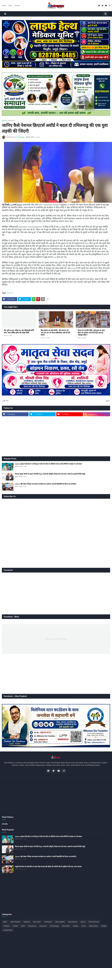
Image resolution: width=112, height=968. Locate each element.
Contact (17, 5)
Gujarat (75, 926)
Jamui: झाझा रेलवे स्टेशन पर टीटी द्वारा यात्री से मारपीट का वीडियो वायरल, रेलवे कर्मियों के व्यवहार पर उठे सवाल (48, 464)
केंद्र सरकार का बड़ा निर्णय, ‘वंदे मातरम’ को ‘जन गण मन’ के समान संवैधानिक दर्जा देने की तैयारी (55, 332)
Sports (83, 922)
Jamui (83, 926)
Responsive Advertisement (56, 639)
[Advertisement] (56, 436)
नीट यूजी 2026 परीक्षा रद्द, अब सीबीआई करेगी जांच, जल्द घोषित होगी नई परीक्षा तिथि (19, 331)
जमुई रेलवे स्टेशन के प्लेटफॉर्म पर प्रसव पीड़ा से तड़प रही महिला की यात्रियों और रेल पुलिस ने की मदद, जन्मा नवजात (48, 867)
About (10, 5)
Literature (43, 926)
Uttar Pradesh (15, 922)
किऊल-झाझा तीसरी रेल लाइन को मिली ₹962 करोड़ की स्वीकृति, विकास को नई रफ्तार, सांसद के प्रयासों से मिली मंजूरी (50, 474)
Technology (54, 926)
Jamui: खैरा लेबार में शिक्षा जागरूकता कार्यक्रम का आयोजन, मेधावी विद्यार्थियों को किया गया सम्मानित (45, 484)
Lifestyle (6, 926)
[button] (5, 14)
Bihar (5, 922)
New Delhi (37, 922)
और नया (5, 401)
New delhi (66, 926)
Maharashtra (93, 926)
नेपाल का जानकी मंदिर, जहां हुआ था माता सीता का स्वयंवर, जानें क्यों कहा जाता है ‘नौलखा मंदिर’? (91, 332)
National (11, 120)
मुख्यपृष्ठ (4, 120)
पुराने (107, 401)
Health (15, 926)
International (72, 922)
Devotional (32, 926)
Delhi (23, 926)
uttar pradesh (60, 922)
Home (4, 5)
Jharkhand (48, 922)
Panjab (103, 926)
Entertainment (94, 922)
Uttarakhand (7, 930)
